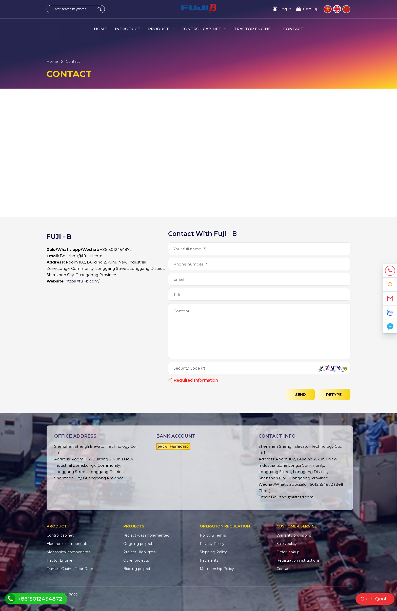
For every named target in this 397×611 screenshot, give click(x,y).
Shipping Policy (213, 552)
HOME (100, 28)
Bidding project (136, 568)
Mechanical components (68, 552)
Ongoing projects (138, 543)
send (300, 394)
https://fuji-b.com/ (83, 281)
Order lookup (288, 552)
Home (52, 61)
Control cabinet (204, 28)
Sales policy (286, 543)
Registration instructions (298, 560)
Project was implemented (146, 535)
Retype (334, 394)
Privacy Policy (212, 543)
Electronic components (67, 543)
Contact (293, 28)
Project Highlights (139, 552)
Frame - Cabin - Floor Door (70, 568)
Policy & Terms (213, 535)
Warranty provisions (293, 535)
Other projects (136, 560)
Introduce (127, 28)
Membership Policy (217, 568)
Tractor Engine (254, 28)
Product (160, 28)
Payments (209, 560)
